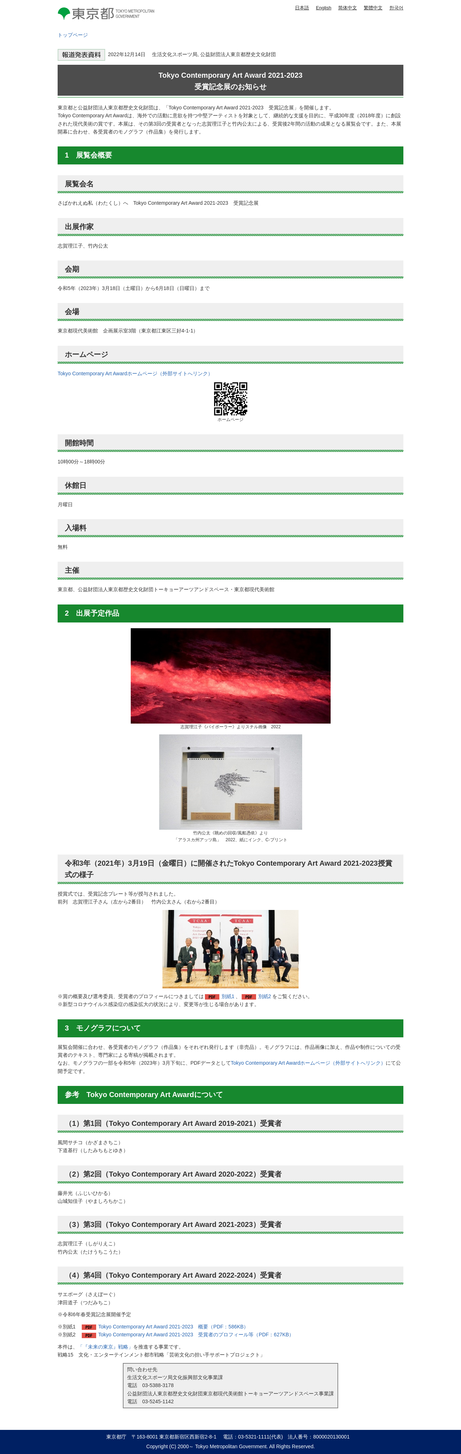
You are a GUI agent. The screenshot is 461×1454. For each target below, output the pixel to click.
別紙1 (227, 996)
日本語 (302, 7)
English (323, 7)
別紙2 (264, 996)
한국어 (396, 7)
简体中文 (347, 7)
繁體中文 (373, 7)
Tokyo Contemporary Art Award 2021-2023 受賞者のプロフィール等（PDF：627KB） (196, 1334)
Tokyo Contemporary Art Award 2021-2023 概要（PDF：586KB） (173, 1327)
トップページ (73, 35)
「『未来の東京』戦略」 (105, 1347)
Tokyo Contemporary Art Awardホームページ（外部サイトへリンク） (135, 373)
